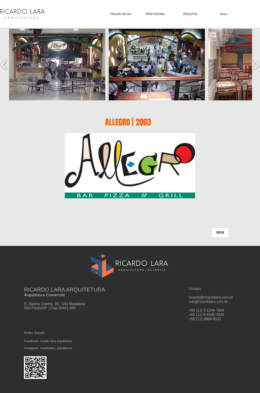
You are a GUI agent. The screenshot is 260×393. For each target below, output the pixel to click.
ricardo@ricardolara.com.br (211, 297)
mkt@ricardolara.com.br (208, 302)
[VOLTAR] (220, 232)
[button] (57, 65)
